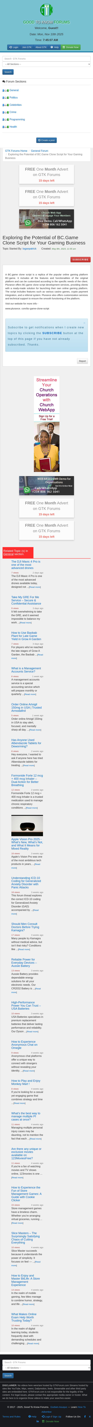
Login (46, 1416)
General (10, 90)
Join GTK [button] (26, 47)
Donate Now (50, 1421)
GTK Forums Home (16, 150)
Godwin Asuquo (58, 1407)
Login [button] (13, 47)
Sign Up (57, 1416)
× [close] (84, 323)
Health (9, 126)
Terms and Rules (11, 1416)
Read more (34, 587)
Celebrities (12, 105)
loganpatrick (29, 248)
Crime (9, 112)
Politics (10, 97)
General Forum (39, 150)
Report (82, 361)
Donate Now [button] (70, 47)
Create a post (46, 140)
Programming (13, 119)
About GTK (40, 47)
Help (55, 47)
